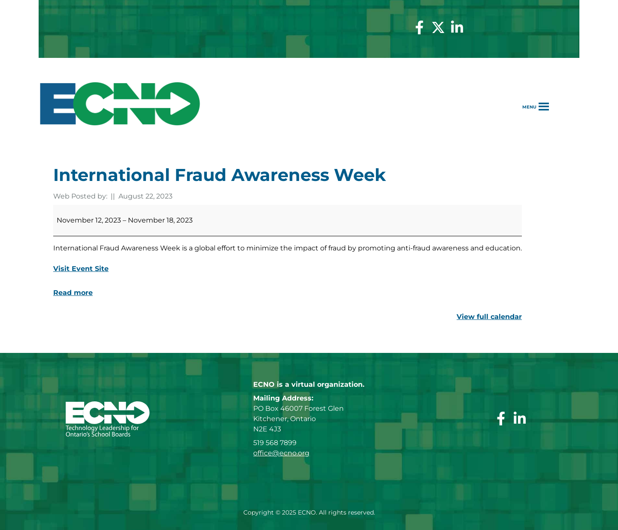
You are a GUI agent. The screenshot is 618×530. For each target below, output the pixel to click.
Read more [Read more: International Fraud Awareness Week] (73, 293)
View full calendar (489, 317)
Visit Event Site (81, 269)
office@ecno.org (281, 453)
